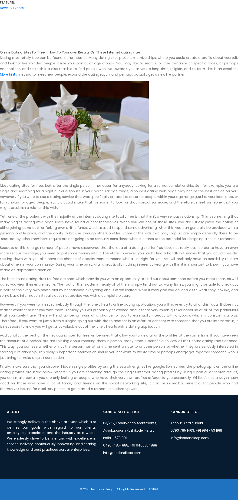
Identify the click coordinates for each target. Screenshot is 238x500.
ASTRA (153, 489)
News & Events (12, 8)
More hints (8, 74)
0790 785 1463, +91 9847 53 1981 (196, 430)
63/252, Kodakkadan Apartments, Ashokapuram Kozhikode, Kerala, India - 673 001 (130, 430)
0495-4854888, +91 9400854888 (130, 445)
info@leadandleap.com (122, 452)
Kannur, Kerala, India (187, 423)
